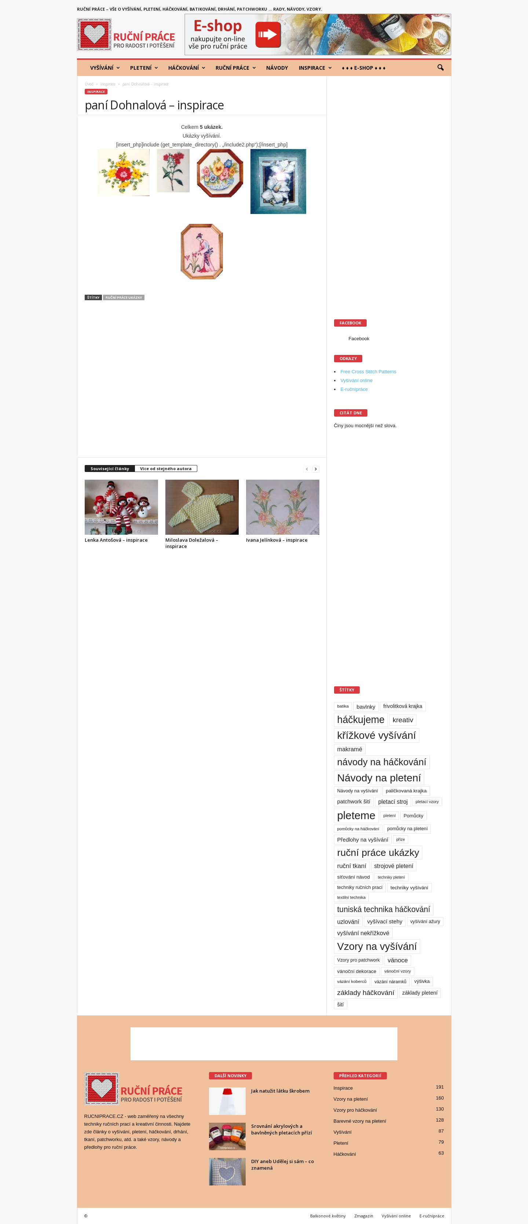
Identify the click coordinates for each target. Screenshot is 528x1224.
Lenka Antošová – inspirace (116, 540)
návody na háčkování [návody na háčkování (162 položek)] (381, 762)
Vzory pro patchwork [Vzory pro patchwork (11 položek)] (358, 960)
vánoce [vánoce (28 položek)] (398, 960)
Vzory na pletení (351, 1099)
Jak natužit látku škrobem (280, 1090)
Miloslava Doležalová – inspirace (191, 543)
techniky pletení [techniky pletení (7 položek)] (391, 877)
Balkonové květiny (328, 1215)
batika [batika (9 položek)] (343, 706)
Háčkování (186, 68)
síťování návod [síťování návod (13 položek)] (353, 877)
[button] (440, 68)
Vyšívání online (357, 380)
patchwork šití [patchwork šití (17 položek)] (353, 802)
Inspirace (315, 68)
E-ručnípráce (354, 389)
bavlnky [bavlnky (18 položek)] (366, 707)
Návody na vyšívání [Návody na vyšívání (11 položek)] (357, 790)
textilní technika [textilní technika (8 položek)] (351, 897)
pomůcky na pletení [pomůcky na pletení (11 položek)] (407, 828)
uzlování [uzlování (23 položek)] (348, 921)
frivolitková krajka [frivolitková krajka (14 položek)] (402, 706)
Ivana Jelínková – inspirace (277, 540)
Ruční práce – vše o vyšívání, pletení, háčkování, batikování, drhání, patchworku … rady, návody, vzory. (199, 9)
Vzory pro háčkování (355, 1110)
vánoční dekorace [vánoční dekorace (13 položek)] (357, 971)
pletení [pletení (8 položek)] (389, 815)
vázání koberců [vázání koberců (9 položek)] (352, 981)
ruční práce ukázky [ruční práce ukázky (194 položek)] (378, 852)
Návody (277, 67)
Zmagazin (363, 1215)
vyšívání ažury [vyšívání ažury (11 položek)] (425, 921)
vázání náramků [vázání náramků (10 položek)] (390, 981)
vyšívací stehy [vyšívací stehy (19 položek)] (384, 921)
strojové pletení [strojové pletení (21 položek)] (394, 866)
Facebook (359, 338)
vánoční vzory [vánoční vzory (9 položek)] (397, 971)
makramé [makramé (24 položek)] (349, 749)
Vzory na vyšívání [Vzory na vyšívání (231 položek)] (377, 946)
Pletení (144, 68)
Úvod (89, 84)
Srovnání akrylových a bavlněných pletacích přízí (281, 1129)
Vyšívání (105, 68)
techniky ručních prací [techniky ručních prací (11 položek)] (360, 887)
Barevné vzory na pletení (360, 1121)
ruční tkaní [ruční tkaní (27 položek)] (351, 865)
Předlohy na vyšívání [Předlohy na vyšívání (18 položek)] (363, 839)
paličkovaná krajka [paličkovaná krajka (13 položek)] (406, 790)
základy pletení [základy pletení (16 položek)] (419, 993)
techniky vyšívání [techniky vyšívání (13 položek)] (409, 887)
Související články (110, 468)
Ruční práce (236, 68)
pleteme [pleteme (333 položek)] (356, 815)
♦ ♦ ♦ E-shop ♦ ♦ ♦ (364, 67)
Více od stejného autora (166, 468)
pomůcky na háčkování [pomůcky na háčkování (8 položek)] (358, 829)
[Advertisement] (201, 382)
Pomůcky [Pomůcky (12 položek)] (413, 815)
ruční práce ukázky (124, 297)
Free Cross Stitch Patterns (368, 371)
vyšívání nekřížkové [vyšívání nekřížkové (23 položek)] (363, 933)
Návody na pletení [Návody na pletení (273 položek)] (379, 778)
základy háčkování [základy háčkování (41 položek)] (366, 992)
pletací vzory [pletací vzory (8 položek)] (427, 801)
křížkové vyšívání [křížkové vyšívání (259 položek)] (376, 735)
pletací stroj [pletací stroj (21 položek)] (393, 802)
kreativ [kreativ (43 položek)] (403, 720)
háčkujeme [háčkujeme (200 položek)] (361, 719)
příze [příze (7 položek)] (400, 839)
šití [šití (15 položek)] (340, 1004)
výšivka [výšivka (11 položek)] (422, 981)
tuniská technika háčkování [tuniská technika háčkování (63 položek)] (383, 909)
